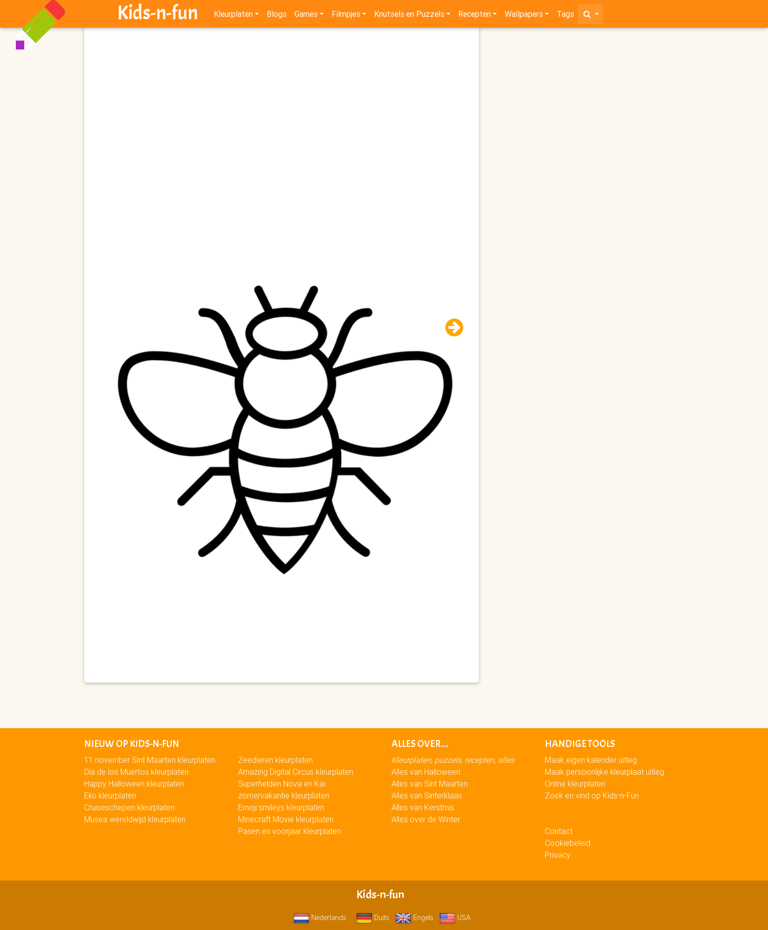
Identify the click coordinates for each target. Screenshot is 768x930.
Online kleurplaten (575, 784)
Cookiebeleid (567, 843)
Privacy (558, 855)
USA (455, 917)
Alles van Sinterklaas (426, 795)
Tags (565, 16)
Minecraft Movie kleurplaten (286, 819)
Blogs (277, 16)
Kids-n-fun (157, 15)
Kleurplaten (233, 16)
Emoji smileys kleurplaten (281, 807)
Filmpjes (346, 16)
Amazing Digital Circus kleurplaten (295, 772)
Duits (372, 917)
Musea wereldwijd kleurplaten (135, 819)
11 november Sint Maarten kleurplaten (149, 760)
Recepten (474, 16)
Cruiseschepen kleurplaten (129, 807)
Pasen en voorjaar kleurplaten (289, 831)
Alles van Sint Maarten (429, 784)
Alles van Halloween (425, 772)
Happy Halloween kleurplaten (134, 784)
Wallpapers (524, 16)
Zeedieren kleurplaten (275, 760)
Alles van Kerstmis (422, 807)
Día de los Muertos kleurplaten (136, 772)
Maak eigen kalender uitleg (591, 760)
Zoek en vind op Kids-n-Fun (592, 795)
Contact (559, 831)
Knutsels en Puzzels (409, 16)
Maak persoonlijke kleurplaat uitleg (604, 772)
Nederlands (319, 917)
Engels (414, 917)
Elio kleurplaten (110, 795)
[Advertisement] (281, 99)
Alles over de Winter (425, 819)
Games (306, 16)
